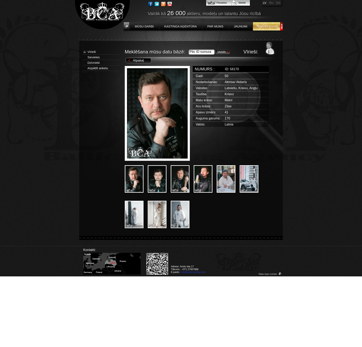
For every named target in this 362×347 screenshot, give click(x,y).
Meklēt (241, 2)
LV (264, 2)
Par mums (215, 26)
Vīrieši (91, 51)
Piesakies (221, 2)
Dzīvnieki (93, 62)
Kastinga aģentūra (180, 26)
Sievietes (93, 57)
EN (278, 2)
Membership (268, 26)
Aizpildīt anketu (97, 68)
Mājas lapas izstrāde (270, 274)
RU (271, 2)
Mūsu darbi (144, 26)
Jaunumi (240, 26)
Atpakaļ (138, 60)
